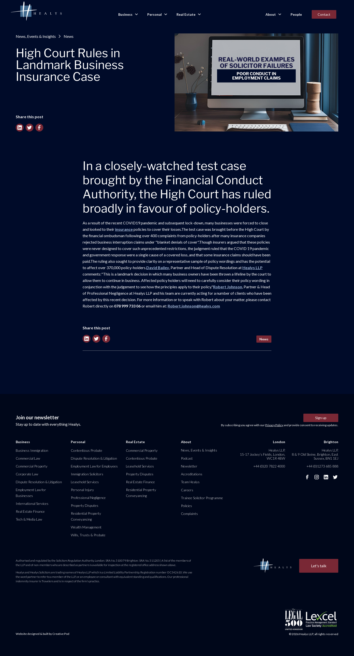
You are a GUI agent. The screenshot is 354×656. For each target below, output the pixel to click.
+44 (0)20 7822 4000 (269, 466)
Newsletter (189, 466)
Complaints (189, 513)
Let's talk (318, 565)
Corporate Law (27, 474)
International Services (32, 503)
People (296, 14)
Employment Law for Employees (94, 466)
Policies (186, 506)
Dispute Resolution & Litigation (39, 482)
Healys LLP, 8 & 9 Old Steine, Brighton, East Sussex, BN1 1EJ (315, 454)
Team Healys (190, 482)
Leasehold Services (85, 482)
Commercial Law (28, 458)
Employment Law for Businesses (31, 493)
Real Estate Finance (30, 511)
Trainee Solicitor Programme (202, 498)
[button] (127, 14)
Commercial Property (31, 466)
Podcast (187, 458)
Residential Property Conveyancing (86, 516)
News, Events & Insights (36, 36)
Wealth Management (86, 527)
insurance (124, 229)
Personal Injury (82, 490)
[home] (36, 11)
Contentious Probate (86, 450)
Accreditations (191, 474)
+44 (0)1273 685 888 (322, 466)
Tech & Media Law (29, 519)
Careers (187, 490)
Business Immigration (32, 450)
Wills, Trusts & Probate (88, 535)
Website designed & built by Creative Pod (42, 634)
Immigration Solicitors (87, 474)
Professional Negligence (88, 498)
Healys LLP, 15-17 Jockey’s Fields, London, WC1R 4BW (262, 454)
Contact (324, 14)
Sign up (320, 418)
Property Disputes (84, 505)
